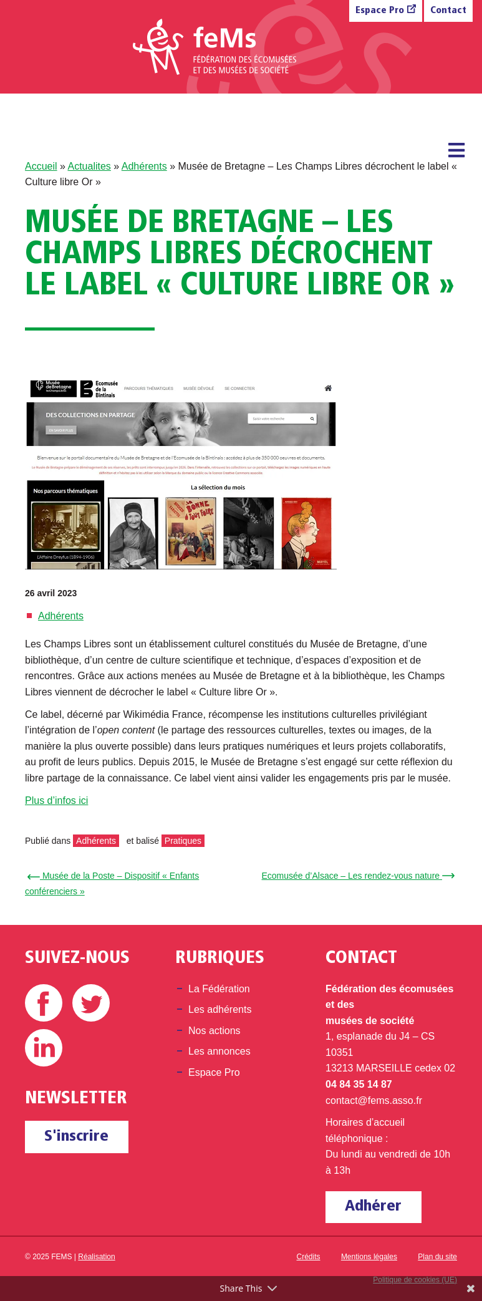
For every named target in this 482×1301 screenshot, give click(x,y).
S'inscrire (76, 1136)
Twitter (91, 1003)
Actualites (88, 166)
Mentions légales (369, 1256)
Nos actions (214, 1030)
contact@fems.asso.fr (373, 1100)
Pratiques (183, 841)
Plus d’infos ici (56, 800)
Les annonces (219, 1051)
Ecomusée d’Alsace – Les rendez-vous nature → (356, 876)
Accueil (41, 166)
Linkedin (43, 1047)
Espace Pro (379, 11)
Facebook (43, 1003)
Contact (448, 11)
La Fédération (219, 989)
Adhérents (144, 166)
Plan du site (437, 1256)
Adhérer (373, 1206)
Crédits (309, 1256)
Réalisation (96, 1256)
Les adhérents (219, 1009)
